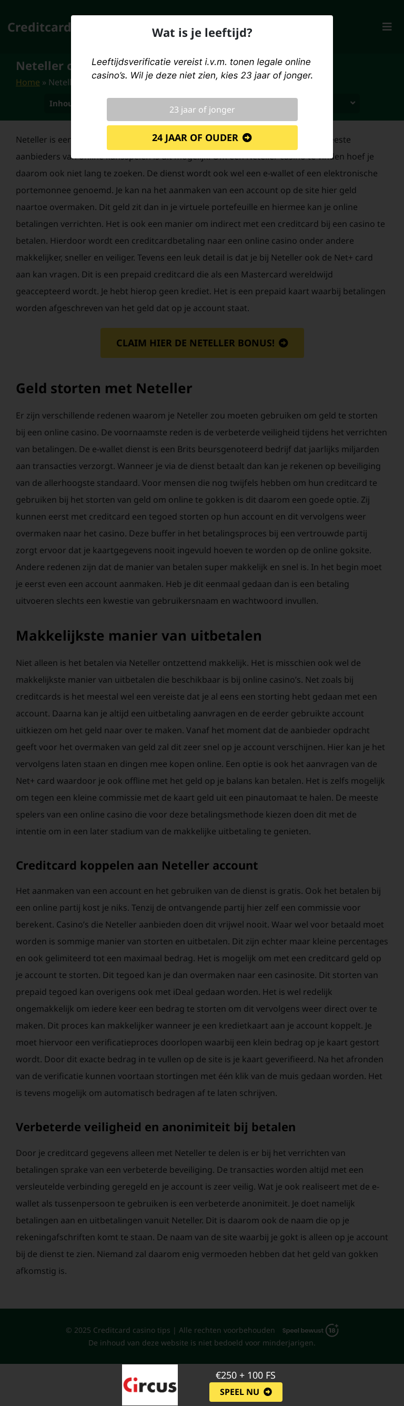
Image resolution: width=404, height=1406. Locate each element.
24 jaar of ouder (195, 137)
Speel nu (239, 1392)
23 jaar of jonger (202, 109)
